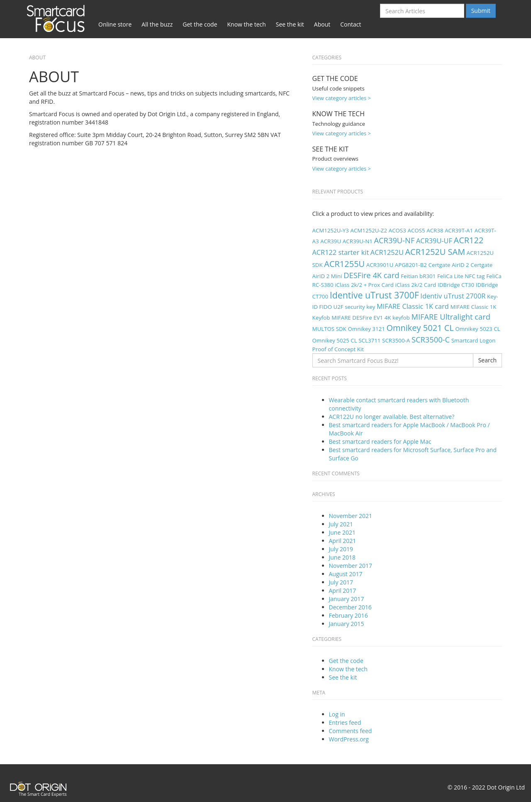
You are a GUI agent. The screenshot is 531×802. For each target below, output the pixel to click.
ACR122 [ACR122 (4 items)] (469, 240)
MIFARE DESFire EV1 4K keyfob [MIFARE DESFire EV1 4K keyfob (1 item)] (370, 317)
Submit (480, 11)
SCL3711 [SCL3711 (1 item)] (369, 340)
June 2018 (342, 557)
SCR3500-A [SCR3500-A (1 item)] (396, 340)
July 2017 (341, 582)
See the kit (290, 24)
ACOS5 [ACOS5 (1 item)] (416, 230)
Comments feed (350, 731)
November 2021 (351, 516)
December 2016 (350, 607)
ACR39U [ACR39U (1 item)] (330, 241)
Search (487, 360)
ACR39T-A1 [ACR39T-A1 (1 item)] (459, 230)
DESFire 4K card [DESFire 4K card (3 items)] (371, 275)
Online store (115, 24)
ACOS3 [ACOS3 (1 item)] (397, 230)
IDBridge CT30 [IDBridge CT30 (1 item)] (456, 285)
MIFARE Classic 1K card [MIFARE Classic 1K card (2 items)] (413, 306)
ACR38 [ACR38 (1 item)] (434, 230)
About (322, 24)
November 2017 (351, 566)
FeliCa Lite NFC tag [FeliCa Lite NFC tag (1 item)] (461, 276)
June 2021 (342, 532)
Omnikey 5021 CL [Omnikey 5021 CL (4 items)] (419, 327)
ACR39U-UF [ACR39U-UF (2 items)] (434, 240)
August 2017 (346, 574)
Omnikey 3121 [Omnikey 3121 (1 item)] (366, 329)
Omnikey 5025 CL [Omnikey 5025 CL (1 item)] (334, 340)
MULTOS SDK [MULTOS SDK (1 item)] (329, 329)
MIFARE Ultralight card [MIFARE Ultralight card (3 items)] (450, 316)
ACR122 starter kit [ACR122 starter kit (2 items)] (340, 252)
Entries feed (345, 722)
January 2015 (346, 624)
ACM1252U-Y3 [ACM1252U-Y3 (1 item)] (330, 230)
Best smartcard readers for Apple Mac (380, 441)
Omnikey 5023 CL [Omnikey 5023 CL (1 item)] (477, 329)
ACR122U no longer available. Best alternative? (392, 417)
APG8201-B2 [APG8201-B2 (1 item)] (411, 265)
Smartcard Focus (58, 18)
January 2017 (346, 599)
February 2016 (348, 615)
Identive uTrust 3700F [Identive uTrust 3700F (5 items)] (374, 295)
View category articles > (341, 98)
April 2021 (342, 541)
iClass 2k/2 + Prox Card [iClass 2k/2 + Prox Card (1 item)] (364, 285)
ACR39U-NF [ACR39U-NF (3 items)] (394, 240)
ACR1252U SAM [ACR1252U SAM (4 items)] (435, 251)
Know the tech (246, 24)
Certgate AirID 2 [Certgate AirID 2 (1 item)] (449, 265)
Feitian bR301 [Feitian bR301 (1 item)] (418, 276)
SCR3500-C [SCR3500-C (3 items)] (431, 339)
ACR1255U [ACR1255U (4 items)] (344, 263)
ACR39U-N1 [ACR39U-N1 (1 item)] (358, 241)
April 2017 (342, 590)
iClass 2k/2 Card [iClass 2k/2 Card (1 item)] (415, 285)
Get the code (200, 24)
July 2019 (341, 549)
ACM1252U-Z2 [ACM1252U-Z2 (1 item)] (369, 230)
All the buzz (157, 24)
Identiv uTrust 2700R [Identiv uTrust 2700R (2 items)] (452, 296)
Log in (337, 714)
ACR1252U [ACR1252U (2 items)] (387, 252)
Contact (350, 24)
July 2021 (341, 524)
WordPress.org (349, 739)
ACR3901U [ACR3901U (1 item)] (379, 265)
